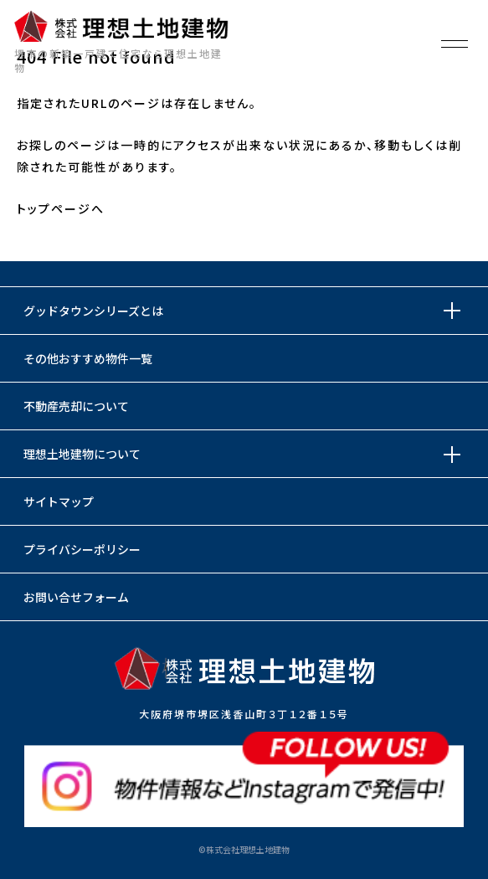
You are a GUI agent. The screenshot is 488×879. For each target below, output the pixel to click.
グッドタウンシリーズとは (93, 310)
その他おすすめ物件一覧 (87, 358)
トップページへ (61, 208)
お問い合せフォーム (76, 597)
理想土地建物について (82, 453)
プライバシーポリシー (82, 549)
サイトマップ (58, 501)
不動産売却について (76, 406)
